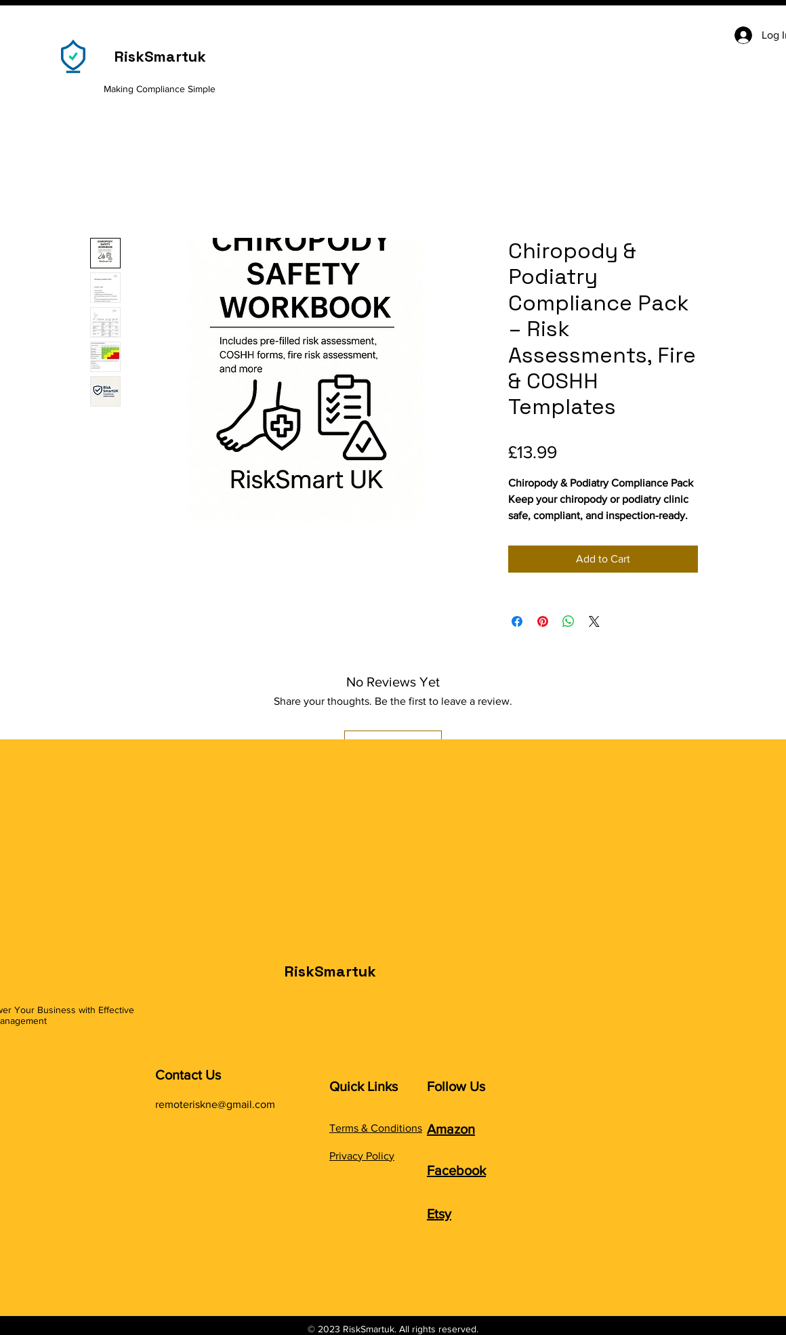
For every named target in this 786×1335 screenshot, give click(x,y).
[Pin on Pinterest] (543, 621)
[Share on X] (594, 621)
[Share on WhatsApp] (568, 621)
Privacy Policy (361, 1156)
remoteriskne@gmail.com (215, 1104)
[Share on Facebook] (517, 621)
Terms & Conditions (375, 1128)
